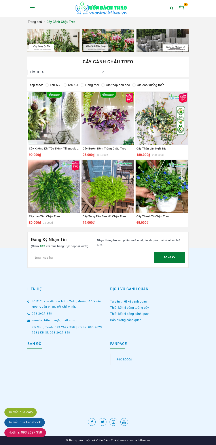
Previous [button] (27, 41)
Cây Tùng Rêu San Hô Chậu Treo (104, 216)
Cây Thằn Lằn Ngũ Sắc (151, 148)
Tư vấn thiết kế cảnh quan (128, 301)
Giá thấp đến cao (115, 85)
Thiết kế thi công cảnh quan (130, 314)
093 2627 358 (42, 313)
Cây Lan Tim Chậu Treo (44, 216)
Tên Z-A (70, 85)
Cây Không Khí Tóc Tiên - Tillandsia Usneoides (54, 148)
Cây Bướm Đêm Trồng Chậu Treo (104, 148)
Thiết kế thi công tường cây (129, 307)
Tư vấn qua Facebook (24, 422)
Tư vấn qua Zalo (20, 412)
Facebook (124, 359)
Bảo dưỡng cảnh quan (125, 320)
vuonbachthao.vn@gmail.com (53, 320)
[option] (53, 40)
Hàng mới (90, 85)
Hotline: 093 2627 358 (25, 432)
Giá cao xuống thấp (148, 85)
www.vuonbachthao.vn (134, 440)
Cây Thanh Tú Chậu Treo (152, 216)
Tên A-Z (53, 85)
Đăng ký (169, 257)
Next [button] (188, 41)
